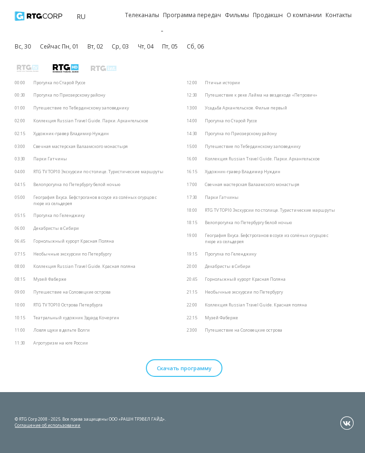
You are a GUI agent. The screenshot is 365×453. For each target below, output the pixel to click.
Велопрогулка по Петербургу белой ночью (76, 184)
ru (81, 16)
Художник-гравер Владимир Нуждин (71, 134)
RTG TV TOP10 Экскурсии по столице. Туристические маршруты (98, 172)
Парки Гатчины (50, 159)
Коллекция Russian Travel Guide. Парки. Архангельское (90, 121)
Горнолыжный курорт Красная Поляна (73, 241)
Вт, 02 (95, 46)
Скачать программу (184, 368)
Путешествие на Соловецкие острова (72, 292)
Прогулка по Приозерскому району (69, 95)
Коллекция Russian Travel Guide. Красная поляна (84, 266)
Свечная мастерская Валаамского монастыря (80, 146)
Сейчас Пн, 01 (59, 46)
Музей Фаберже (50, 279)
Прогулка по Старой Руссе (59, 83)
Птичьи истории (222, 83)
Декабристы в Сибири (56, 228)
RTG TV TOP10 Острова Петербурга (68, 305)
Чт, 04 (146, 46)
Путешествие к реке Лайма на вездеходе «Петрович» (261, 95)
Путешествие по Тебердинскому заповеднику (81, 108)
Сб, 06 (195, 46)
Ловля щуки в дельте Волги (61, 330)
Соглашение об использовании (47, 425)
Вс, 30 (23, 46)
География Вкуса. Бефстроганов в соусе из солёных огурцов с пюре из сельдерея (95, 201)
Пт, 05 (170, 46)
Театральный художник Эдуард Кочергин (76, 318)
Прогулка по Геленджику (59, 215)
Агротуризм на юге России (60, 343)
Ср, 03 (120, 46)
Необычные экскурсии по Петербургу (72, 254)
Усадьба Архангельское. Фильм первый (246, 108)
